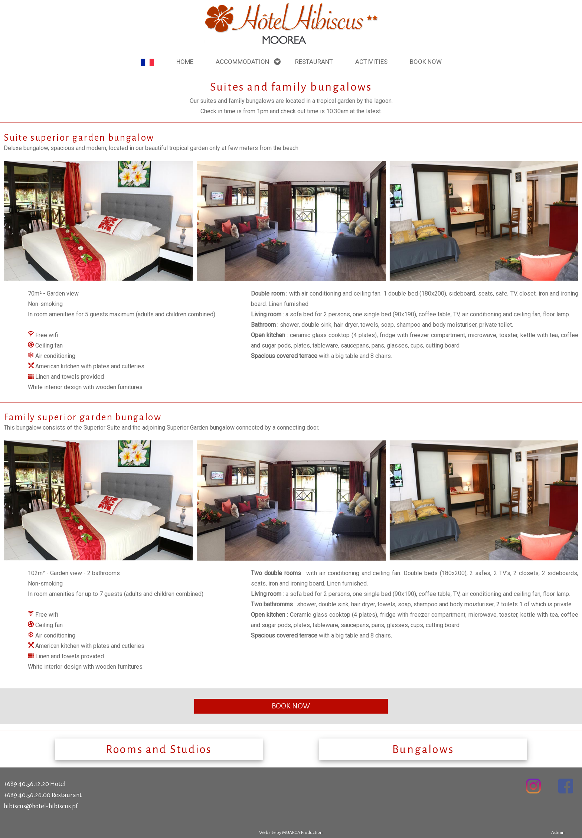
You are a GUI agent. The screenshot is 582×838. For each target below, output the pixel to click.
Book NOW (426, 61)
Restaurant (314, 61)
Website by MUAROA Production (291, 832)
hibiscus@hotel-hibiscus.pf (41, 806)
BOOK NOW (291, 706)
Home (184, 61)
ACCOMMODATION (242, 61)
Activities (371, 61)
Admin (558, 832)
